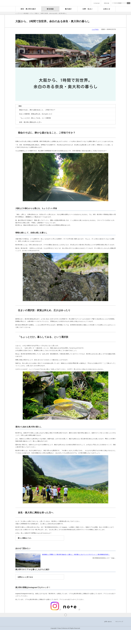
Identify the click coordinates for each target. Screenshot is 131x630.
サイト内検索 (113, 3)
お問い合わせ (108, 621)
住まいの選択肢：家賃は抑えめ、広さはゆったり (35, 114)
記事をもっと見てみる (25, 577)
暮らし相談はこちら (24, 538)
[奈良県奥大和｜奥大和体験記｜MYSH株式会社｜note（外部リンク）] (70, 609)
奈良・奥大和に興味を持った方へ (30, 122)
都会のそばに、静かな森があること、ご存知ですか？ (37, 110)
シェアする (95, 29)
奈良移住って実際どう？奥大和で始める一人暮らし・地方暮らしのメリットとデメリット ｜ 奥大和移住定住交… (76, 554)
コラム (31, 13)
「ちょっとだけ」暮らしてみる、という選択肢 (35, 118)
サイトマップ (119, 621)
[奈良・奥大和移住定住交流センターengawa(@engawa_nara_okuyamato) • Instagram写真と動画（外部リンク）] (56, 609)
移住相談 (26, 13)
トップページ (18, 13)
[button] (96, 3)
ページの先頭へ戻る (65, 615)
